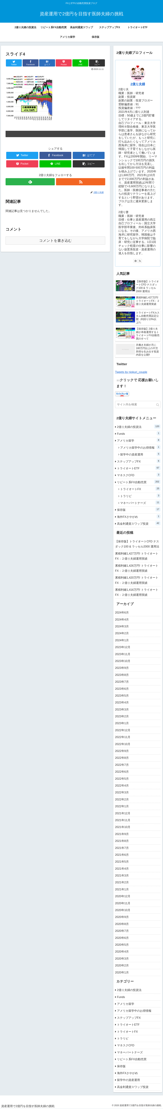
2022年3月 (122, 792)
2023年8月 (122, 674)
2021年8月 (122, 841)
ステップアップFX (138, 461)
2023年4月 (122, 702)
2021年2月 (122, 882)
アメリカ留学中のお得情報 (140, 447)
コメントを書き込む (55, 241)
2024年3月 (122, 626)
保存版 (138, 509)
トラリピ (140, 496)
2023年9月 (122, 667)
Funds (138, 433)
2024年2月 (122, 633)
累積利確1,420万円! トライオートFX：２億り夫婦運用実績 (136, 580)
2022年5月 (122, 778)
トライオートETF (138, 468)
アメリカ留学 (138, 440)
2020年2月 (122, 965)
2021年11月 (122, 820)
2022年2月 (122, 799)
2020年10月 (122, 910)
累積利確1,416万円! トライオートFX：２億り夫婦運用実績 (136, 592)
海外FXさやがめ (138, 516)
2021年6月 (122, 854)
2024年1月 (122, 640)
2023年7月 (122, 681)
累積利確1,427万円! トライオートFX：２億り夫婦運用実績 (136, 556)
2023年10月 (122, 661)
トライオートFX (140, 489)
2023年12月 (122, 647)
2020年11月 (122, 903)
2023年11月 (122, 654)
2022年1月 (122, 806)
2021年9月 (122, 834)
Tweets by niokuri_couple (131, 372)
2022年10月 (122, 744)
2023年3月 (122, 709)
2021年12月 (122, 813)
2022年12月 (122, 730)
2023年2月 (122, 716)
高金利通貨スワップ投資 (138, 523)
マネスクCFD (138, 475)
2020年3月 (122, 958)
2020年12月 (122, 896)
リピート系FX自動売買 (138, 482)
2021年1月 (122, 889)
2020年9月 (122, 917)
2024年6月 (122, 612)
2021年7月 (122, 848)
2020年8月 (122, 924)
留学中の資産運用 (140, 454)
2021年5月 (122, 861)
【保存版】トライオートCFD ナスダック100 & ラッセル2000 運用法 (137, 544)
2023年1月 (122, 723)
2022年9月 (122, 751)
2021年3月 (122, 875)
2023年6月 (122, 688)
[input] (137, 404)
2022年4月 (122, 785)
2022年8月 (122, 757)
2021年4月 (122, 868)
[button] (157, 405)
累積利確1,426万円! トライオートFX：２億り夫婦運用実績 (136, 568)
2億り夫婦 (138, 84)
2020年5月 (122, 944)
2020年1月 (122, 972)
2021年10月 (122, 827)
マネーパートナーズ (140, 502)
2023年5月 (122, 695)
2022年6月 (122, 771)
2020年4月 (122, 951)
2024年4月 (122, 619)
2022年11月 (122, 737)
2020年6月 (122, 937)
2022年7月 (122, 764)
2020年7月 (122, 930)
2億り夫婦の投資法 (138, 426)
